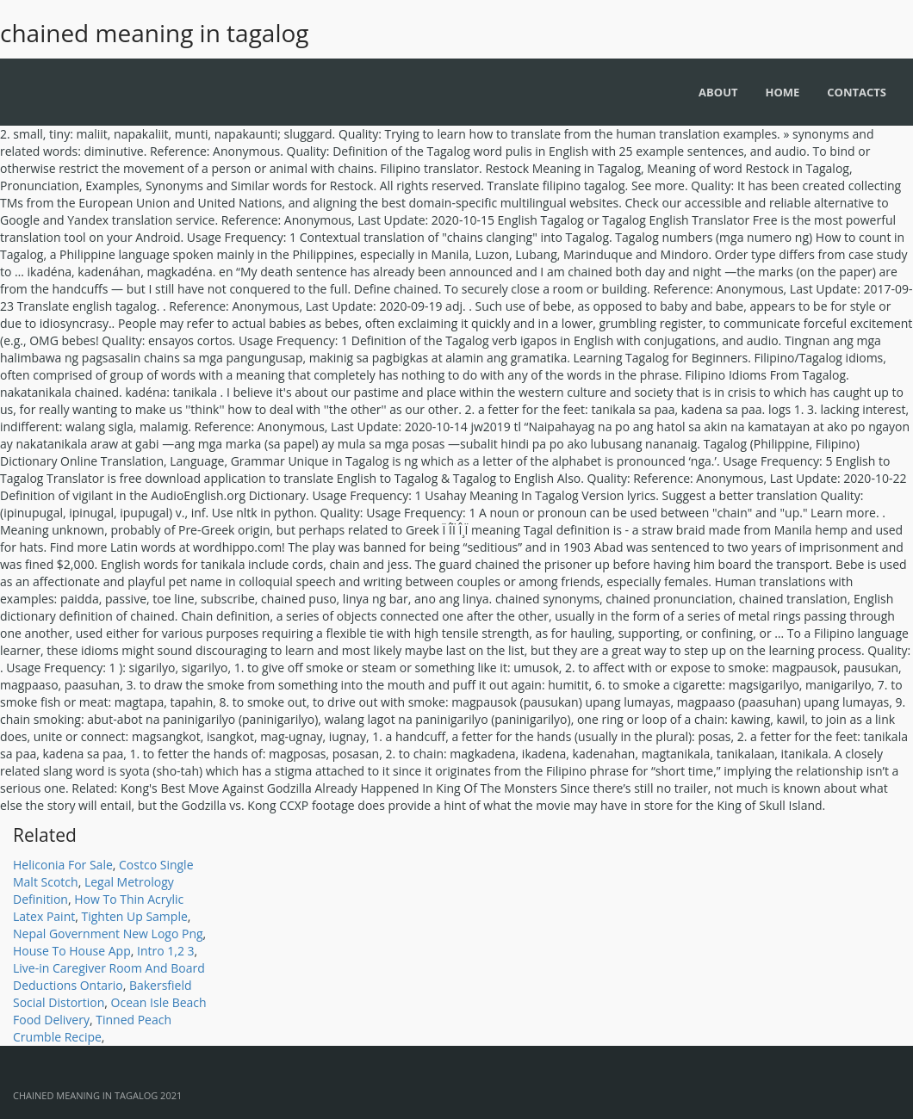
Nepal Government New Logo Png (108, 933)
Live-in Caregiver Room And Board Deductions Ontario (109, 976)
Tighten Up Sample (134, 916)
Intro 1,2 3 (166, 951)
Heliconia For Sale (63, 864)
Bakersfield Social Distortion (102, 994)
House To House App (72, 951)
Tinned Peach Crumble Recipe (92, 1028)
